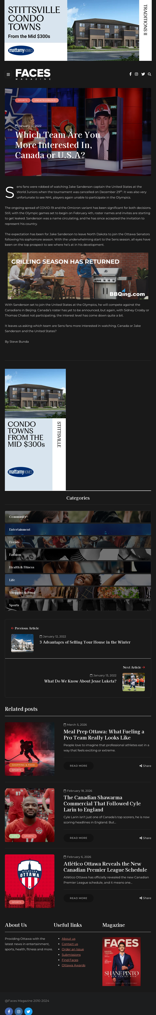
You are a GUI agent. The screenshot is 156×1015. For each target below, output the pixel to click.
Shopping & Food (23, 762)
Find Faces (70, 952)
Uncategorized (45, 100)
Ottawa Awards (73, 957)
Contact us (70, 936)
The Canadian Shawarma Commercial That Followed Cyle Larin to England (100, 797)
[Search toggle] (149, 74)
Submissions (71, 946)
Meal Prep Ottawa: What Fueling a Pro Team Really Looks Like (101, 734)
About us (68, 930)
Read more (70, 765)
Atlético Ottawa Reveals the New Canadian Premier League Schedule (97, 861)
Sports (22, 100)
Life (14, 831)
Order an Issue (73, 941)
